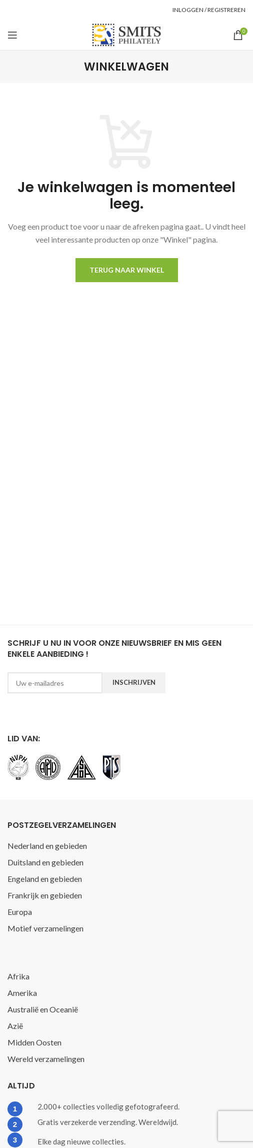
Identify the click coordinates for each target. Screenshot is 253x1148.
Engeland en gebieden (45, 878)
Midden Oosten (35, 1042)
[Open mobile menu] (12, 35)
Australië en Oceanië (43, 1009)
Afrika (19, 976)
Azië (15, 1025)
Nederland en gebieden (47, 845)
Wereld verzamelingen (46, 1058)
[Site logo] (127, 34)
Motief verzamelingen (46, 928)
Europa (20, 911)
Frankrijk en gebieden (45, 895)
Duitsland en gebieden (46, 862)
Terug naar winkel (127, 270)
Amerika (22, 992)
